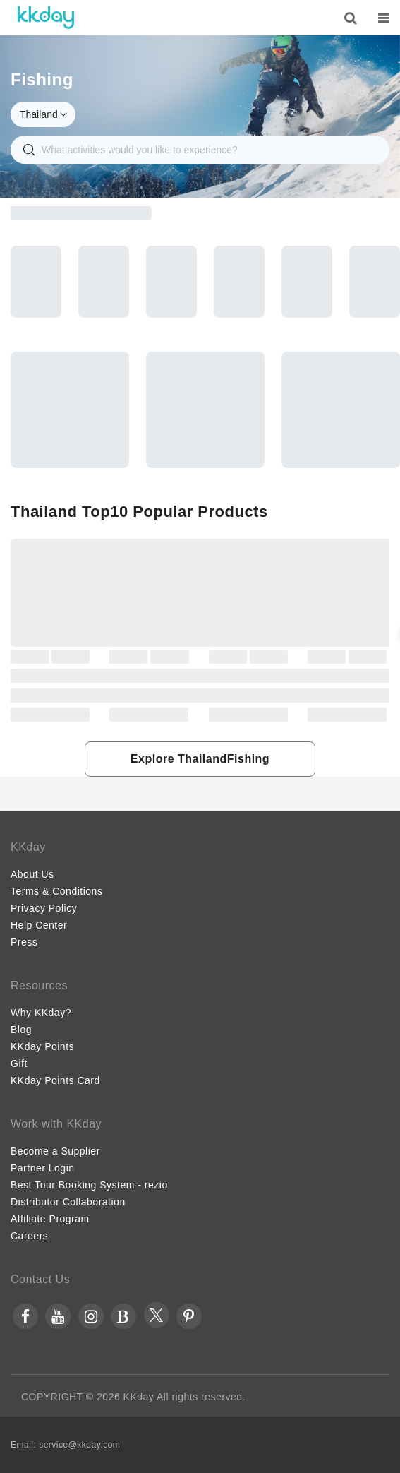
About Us (32, 874)
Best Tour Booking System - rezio (89, 1185)
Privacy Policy (44, 908)
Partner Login (43, 1168)
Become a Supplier (55, 1151)
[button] (200, 759)
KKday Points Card (55, 1080)
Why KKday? (41, 1012)
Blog (21, 1029)
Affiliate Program (50, 1218)
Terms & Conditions (56, 891)
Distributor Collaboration (68, 1201)
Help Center (39, 925)
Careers (29, 1235)
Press (24, 942)
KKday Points (42, 1046)
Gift (19, 1063)
